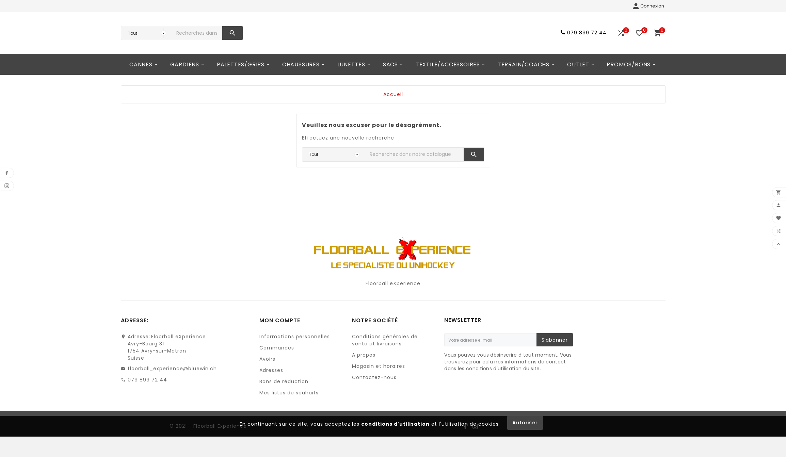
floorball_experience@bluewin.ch (172, 385)
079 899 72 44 (147, 396)
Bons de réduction (283, 398)
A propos (363, 371)
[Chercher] (197, 41)
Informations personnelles (294, 353)
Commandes (276, 364)
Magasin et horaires (378, 382)
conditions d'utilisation (395, 440)
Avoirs (267, 375)
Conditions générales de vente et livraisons (385, 357)
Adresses (271, 386)
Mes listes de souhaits (289, 409)
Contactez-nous (374, 394)
